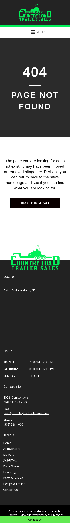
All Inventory (11, 449)
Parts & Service (13, 478)
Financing (9, 472)
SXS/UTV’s (10, 460)
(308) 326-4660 (13, 424)
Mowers (8, 455)
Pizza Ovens (11, 466)
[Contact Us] (35, 519)
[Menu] (36, 32)
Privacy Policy (39, 515)
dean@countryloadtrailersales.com (26, 413)
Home (7, 443)
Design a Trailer (14, 484)
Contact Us (10, 490)
